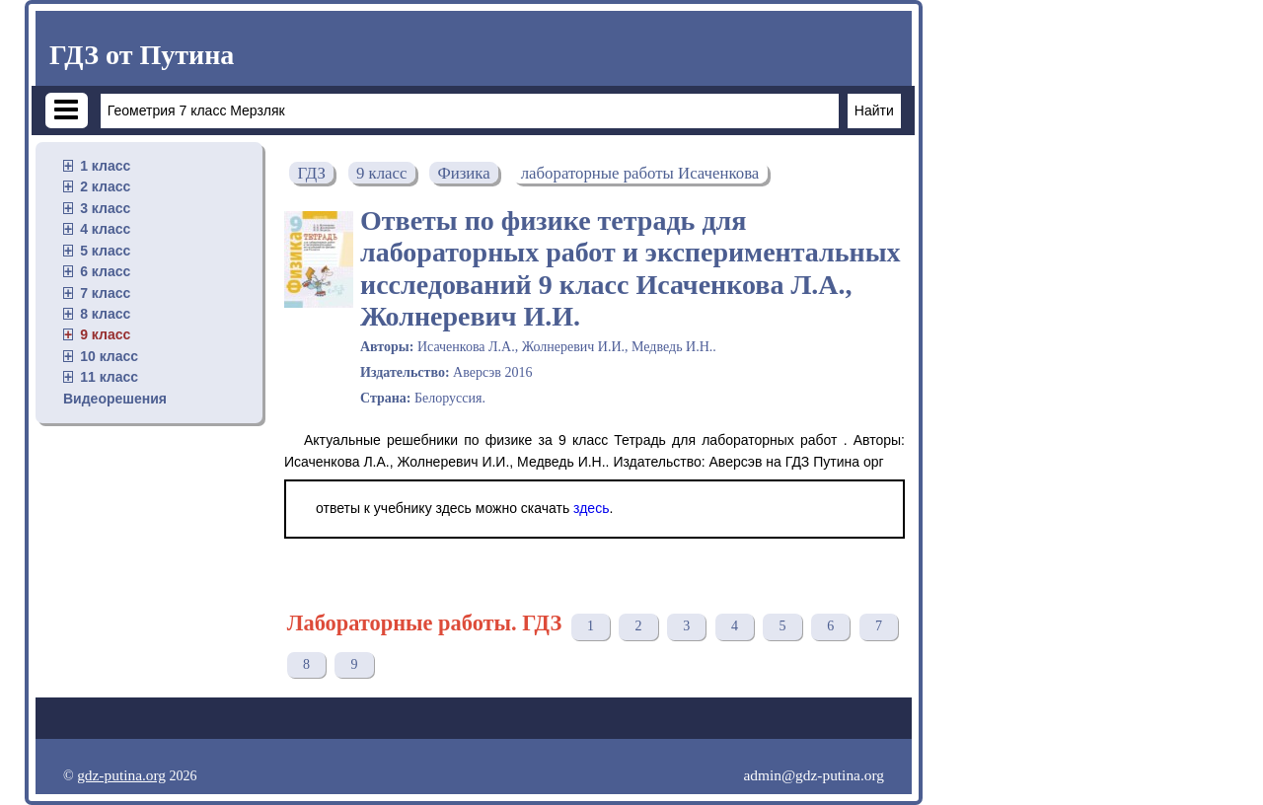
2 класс (105, 186)
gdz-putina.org (121, 775)
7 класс (105, 293)
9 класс (105, 334)
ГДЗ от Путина (141, 54)
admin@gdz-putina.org (813, 775)
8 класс (105, 314)
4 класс (105, 229)
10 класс (109, 356)
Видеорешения (115, 398)
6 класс (105, 271)
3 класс (105, 208)
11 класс (109, 377)
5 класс (105, 250)
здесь (591, 508)
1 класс (105, 166)
